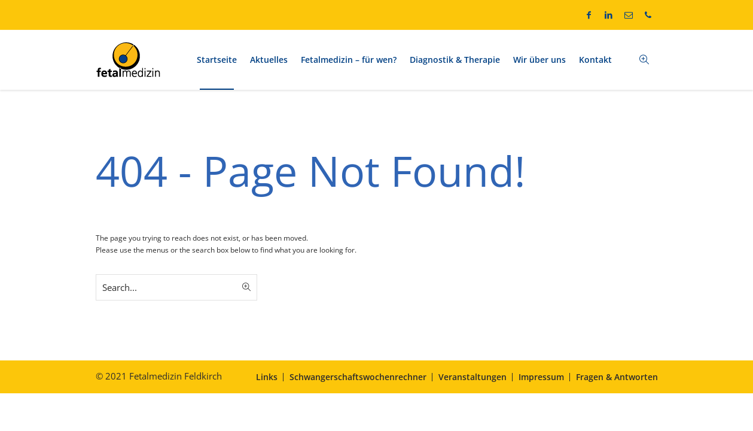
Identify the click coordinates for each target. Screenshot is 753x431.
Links (267, 377)
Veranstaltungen (472, 377)
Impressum (541, 377)
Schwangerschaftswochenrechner (357, 377)
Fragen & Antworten (617, 377)
